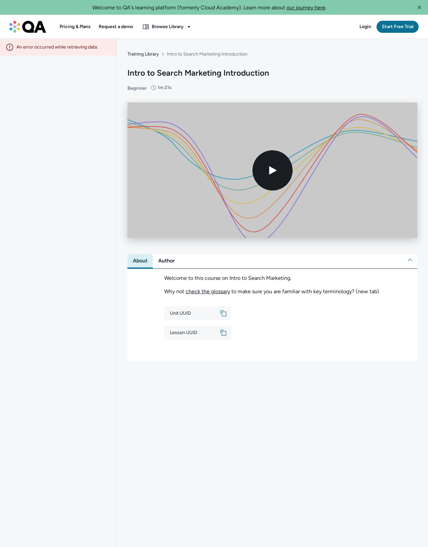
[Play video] (272, 168)
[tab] (140, 258)
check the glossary (208, 289)
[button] (419, 7)
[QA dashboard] (28, 26)
